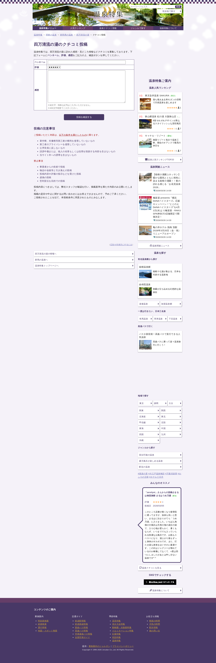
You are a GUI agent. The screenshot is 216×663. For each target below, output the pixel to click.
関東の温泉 (51, 35)
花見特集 (116, 621)
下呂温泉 (173, 319)
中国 (163, 428)
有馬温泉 (143, 319)
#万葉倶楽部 (171, 473)
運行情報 (42, 627)
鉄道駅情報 (80, 621)
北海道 (142, 416)
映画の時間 (154, 621)
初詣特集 (116, 637)
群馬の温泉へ (41, 260)
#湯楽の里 (143, 473)
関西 (163, 410)
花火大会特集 (118, 624)
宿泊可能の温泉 (146, 455)
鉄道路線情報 (81, 624)
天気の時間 (154, 624)
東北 (163, 416)
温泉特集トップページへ (47, 265)
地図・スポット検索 (47, 631)
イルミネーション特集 (123, 631)
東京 (141, 403)
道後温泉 (143, 304)
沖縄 (141, 440)
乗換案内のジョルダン (99, 646)
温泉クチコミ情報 (107, 28)
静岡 (156, 403)
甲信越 (142, 422)
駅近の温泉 (144, 467)
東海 (141, 428)
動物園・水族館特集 (122, 627)
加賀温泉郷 (166, 304)
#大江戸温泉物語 (156, 473)
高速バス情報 (81, 631)
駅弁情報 (153, 627)
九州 (163, 434)
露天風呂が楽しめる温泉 (151, 461)
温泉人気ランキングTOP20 (159, 159)
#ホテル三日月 (156, 477)
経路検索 (42, 624)
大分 (171, 403)
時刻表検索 (43, 621)
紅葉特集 (116, 634)
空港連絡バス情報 (83, 634)
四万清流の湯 (82, 35)
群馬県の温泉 (66, 35)
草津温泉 (158, 319)
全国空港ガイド (82, 637)
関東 (141, 410)
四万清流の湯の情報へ (45, 254)
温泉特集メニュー (47, 28)
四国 (141, 434)
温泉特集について (168, 28)
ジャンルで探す (138, 28)
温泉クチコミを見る (150, 567)
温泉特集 (38, 35)
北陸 (163, 422)
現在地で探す (168, 11)
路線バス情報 (81, 627)
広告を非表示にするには (121, 245)
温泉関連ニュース (159, 245)
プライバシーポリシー (123, 646)
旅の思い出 (154, 631)
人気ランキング (77, 28)
